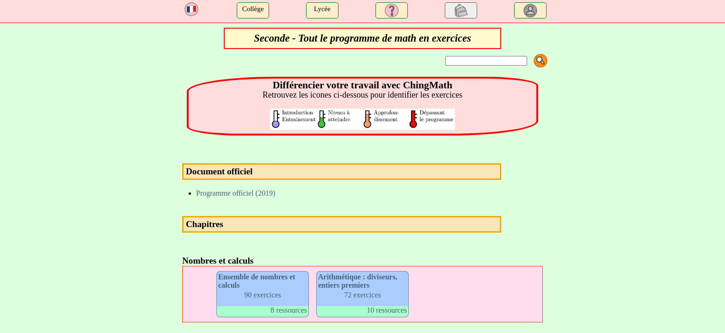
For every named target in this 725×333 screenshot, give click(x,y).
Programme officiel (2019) (235, 193)
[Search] (486, 61)
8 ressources (288, 310)
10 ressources (387, 310)
